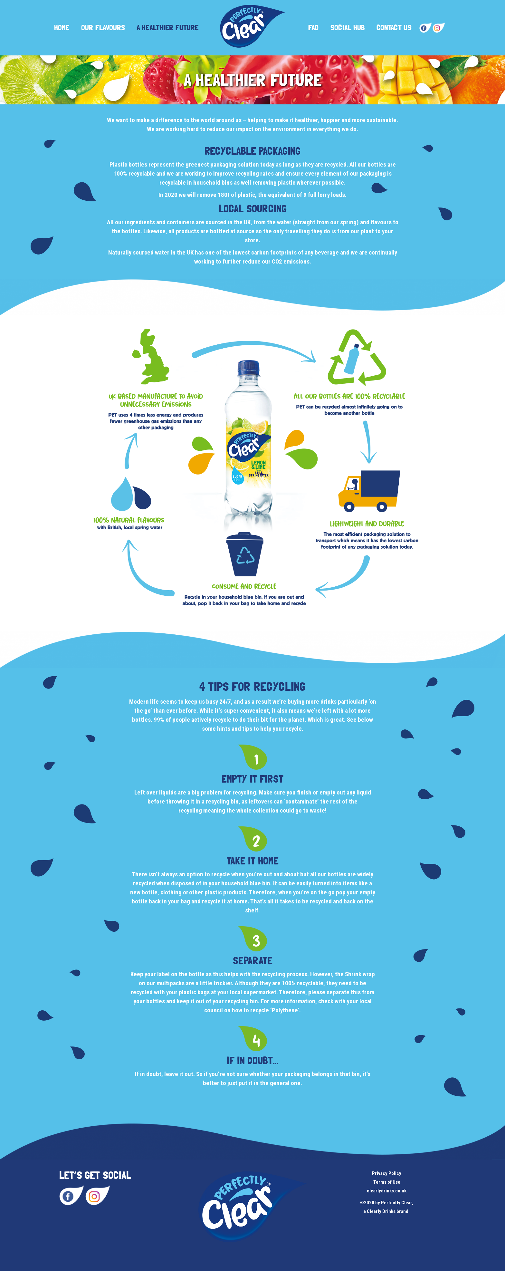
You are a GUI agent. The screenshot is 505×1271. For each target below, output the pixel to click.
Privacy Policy (386, 1173)
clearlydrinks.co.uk (386, 1191)
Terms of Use (386, 1182)
